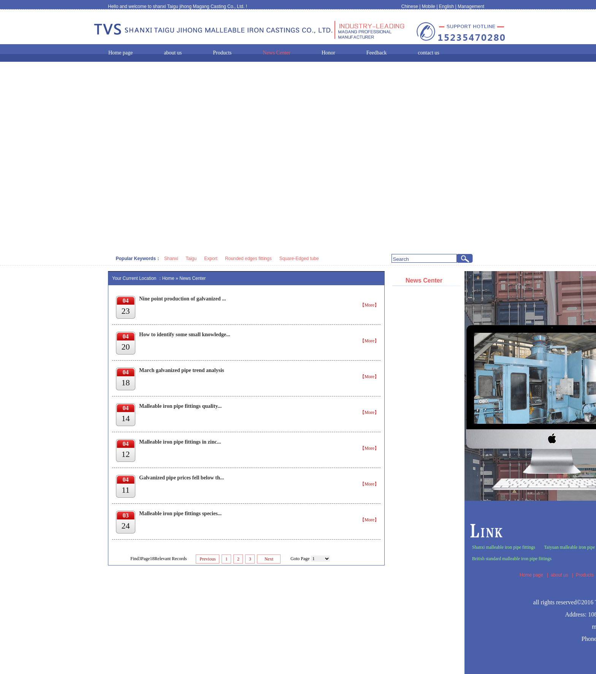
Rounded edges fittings (248, 258)
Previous (208, 559)
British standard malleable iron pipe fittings (512, 558)
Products (585, 575)
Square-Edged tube (299, 258)
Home (168, 278)
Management (471, 6)
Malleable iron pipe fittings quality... (180, 406)
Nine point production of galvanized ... (182, 299)
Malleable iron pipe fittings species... (180, 513)
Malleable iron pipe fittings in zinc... (180, 442)
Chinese (409, 6)
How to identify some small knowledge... (184, 334)
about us (559, 575)
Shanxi (171, 258)
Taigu (191, 258)
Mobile (428, 6)
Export (210, 258)
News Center (192, 278)
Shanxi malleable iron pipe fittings (503, 547)
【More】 (369, 305)
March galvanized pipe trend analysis (181, 370)
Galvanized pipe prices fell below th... (181, 478)
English (446, 6)
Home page (531, 575)
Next (269, 559)
